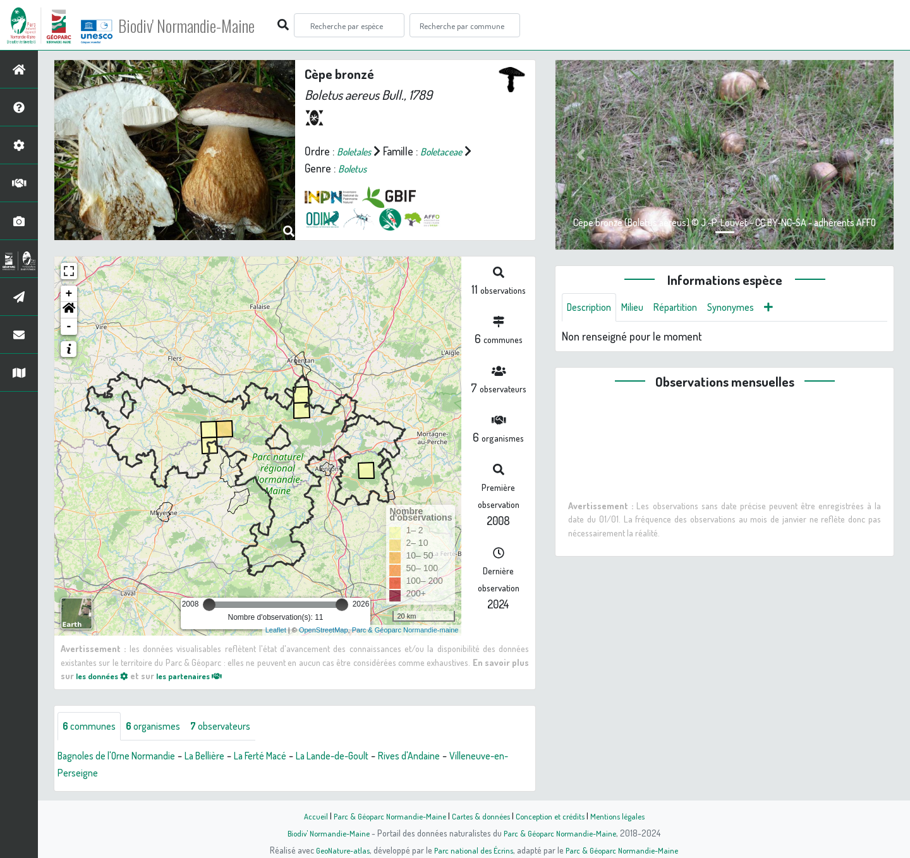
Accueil (304, 815)
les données (105, 675)
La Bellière (225, 757)
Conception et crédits (555, 815)
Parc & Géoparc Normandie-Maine (383, 815)
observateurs (237, 727)
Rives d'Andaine (457, 757)
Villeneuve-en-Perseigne (114, 775)
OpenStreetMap (323, 630)
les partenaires (201, 675)
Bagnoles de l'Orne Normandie (125, 757)
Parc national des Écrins (472, 849)
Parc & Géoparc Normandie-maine (405, 630)
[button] (69, 310)
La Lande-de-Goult (371, 757)
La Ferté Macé (289, 757)
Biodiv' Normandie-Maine (208, 25)
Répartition (687, 308)
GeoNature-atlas (335, 849)
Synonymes (748, 308)
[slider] (209, 604)
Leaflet (275, 630)
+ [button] (69, 293)
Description (592, 308)
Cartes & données (480, 815)
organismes (162, 727)
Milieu (640, 308)
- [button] (69, 326)
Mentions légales (627, 815)
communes (92, 727)
